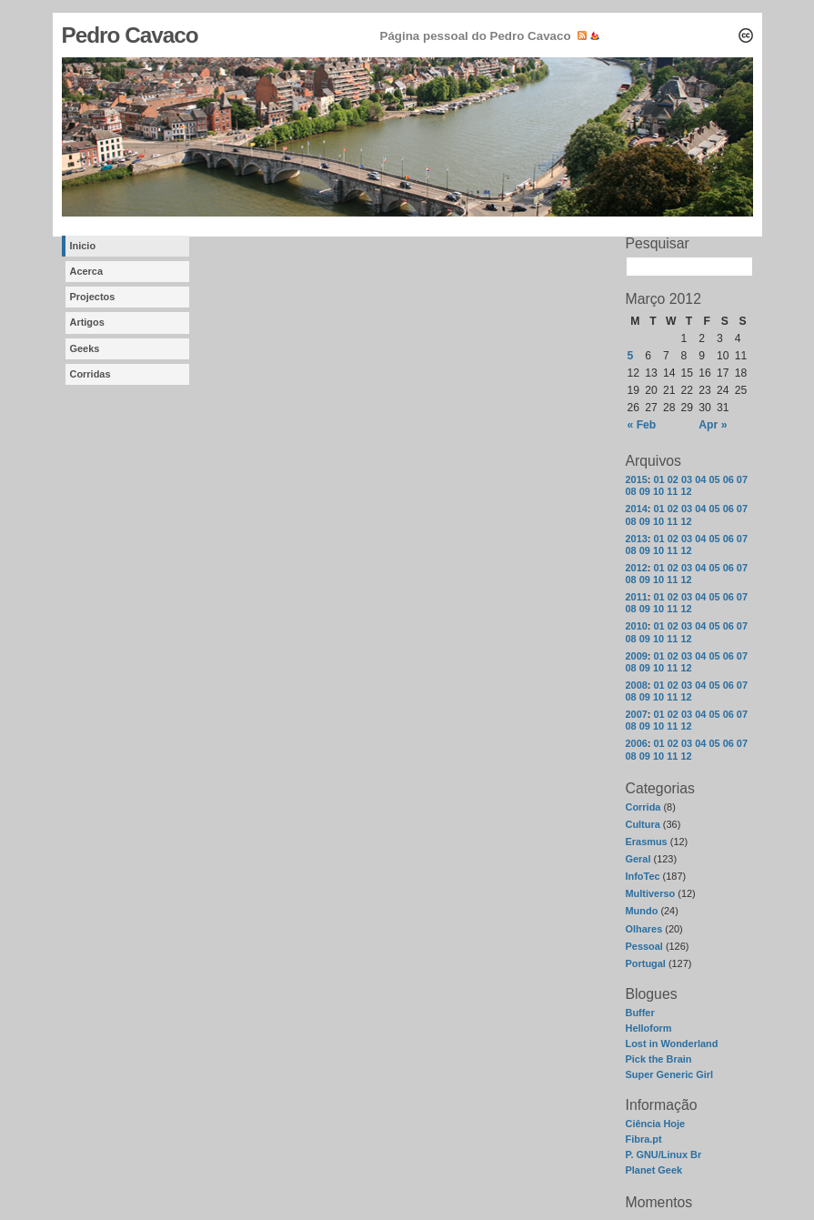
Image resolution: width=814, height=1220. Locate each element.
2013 (637, 538)
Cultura (643, 824)
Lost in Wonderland (672, 1043)
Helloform (649, 1028)
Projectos (93, 296)
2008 (637, 685)
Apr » (712, 424)
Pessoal (644, 946)
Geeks (85, 348)
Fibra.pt (644, 1139)
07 (742, 479)
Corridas (90, 373)
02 (673, 479)
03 (686, 479)
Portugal (646, 963)
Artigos (87, 322)
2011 (637, 596)
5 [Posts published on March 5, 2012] (631, 355)
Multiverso (651, 893)
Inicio (83, 245)
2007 (637, 714)
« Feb (642, 424)
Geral (638, 858)
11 (672, 491)
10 (658, 491)
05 (713, 479)
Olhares (644, 928)
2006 (637, 743)
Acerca (87, 271)
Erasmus (647, 841)
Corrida (643, 807)
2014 (637, 508)
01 (659, 479)
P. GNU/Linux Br (664, 1154)
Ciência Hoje (656, 1123)
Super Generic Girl (670, 1074)
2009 (637, 655)
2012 (637, 567)
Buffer (640, 1012)
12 (685, 491)
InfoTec (643, 876)
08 (631, 491)
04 (700, 479)
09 (644, 491)
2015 (637, 479)
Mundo (642, 910)
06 (728, 479)
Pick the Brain (659, 1059)
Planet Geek (654, 1170)
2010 (637, 625)
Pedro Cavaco (130, 35)
